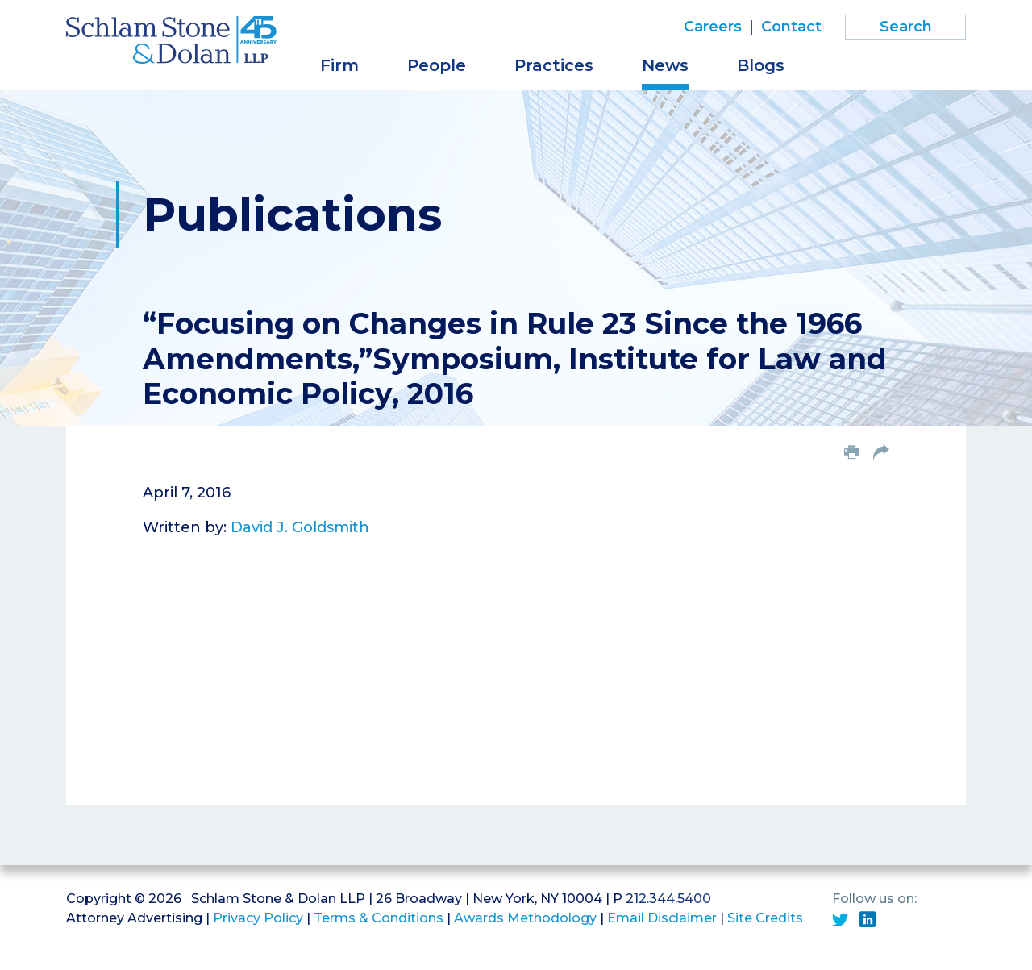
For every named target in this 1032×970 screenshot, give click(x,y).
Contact (791, 26)
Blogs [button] (760, 65)
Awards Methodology (525, 918)
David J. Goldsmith (300, 527)
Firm (339, 65)
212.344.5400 (668, 898)
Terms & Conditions (378, 918)
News (665, 65)
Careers (713, 26)
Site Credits (765, 918)
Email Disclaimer (662, 918)
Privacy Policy (258, 918)
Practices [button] (553, 65)
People (436, 65)
